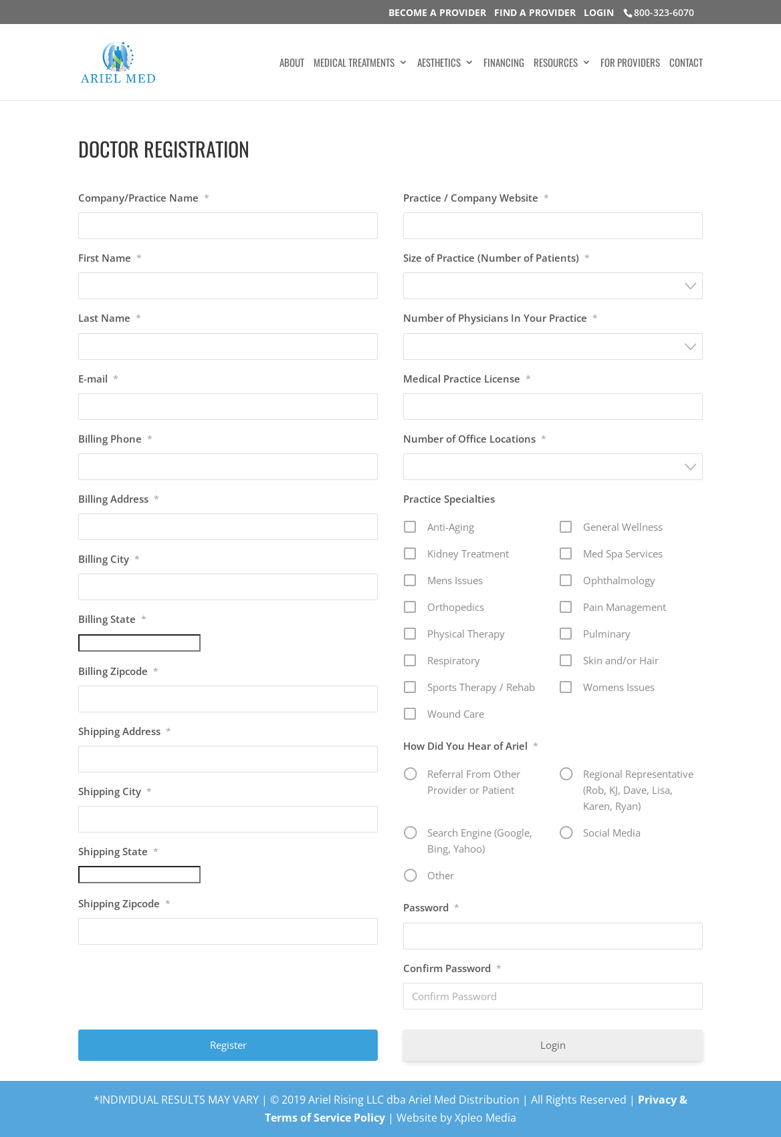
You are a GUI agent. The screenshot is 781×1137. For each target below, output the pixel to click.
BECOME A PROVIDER (437, 12)
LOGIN (599, 12)
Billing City (109, 558)
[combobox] (553, 285)
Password (431, 907)
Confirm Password (452, 968)
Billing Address (118, 498)
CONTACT (686, 63)
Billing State (112, 619)
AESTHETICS (439, 63)
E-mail (98, 378)
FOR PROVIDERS (630, 63)
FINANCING (503, 63)
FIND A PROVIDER (535, 12)
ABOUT (292, 63)
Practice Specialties (449, 498)
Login (553, 1045)
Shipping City (115, 791)
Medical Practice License (467, 378)
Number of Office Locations (474, 438)
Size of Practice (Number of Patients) (496, 257)
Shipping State (118, 851)
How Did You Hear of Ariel (470, 745)
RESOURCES (556, 63)
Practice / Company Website (476, 197)
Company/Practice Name (143, 197)
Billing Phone (115, 438)
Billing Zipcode (118, 671)
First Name (110, 257)
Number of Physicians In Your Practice (500, 317)
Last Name (109, 317)
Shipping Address (124, 731)
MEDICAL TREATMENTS (354, 63)
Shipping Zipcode (124, 903)
